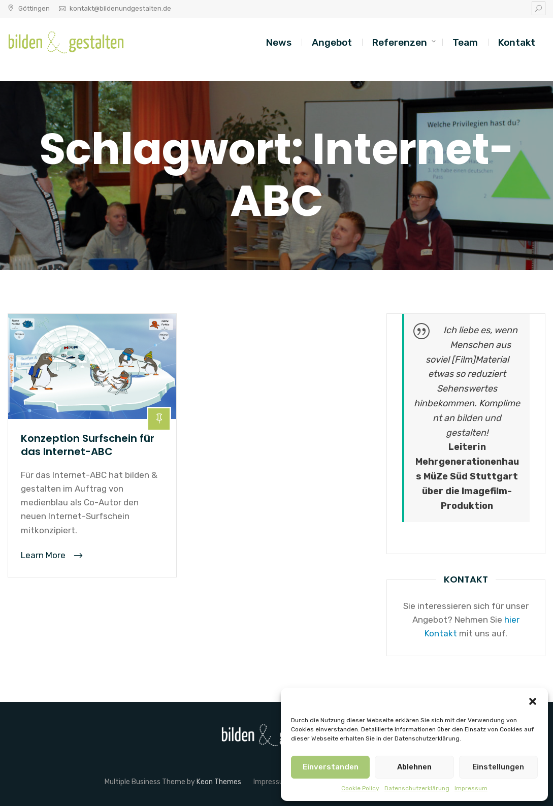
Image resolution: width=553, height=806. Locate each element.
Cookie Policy (360, 788)
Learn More (44, 555)
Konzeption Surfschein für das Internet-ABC (87, 445)
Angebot (332, 42)
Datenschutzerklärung (416, 788)
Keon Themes (219, 782)
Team (465, 42)
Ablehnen (414, 766)
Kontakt (516, 42)
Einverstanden (331, 766)
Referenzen (399, 42)
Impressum (470, 788)
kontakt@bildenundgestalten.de (120, 8)
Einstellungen (498, 766)
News (278, 42)
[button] (533, 700)
